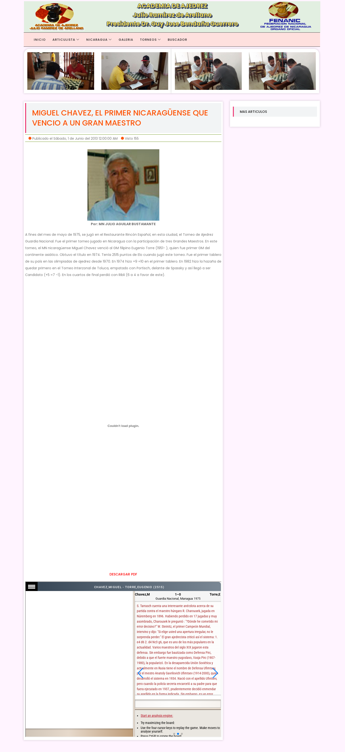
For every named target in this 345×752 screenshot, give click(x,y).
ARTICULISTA (63, 39)
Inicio (40, 39)
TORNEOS (148, 39)
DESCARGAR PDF (123, 574)
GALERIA (126, 39)
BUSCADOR (177, 39)
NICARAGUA (97, 39)
